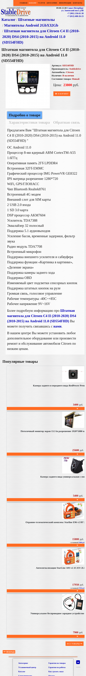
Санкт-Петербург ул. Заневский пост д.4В (72, 9)
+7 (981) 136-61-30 (75, 13)
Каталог (33, 3)
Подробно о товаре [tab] (24, 115)
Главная (23, 3)
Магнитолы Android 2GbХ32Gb (31, 25)
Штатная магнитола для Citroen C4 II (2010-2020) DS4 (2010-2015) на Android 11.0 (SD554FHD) (41, 36)
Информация (65, 3)
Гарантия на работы (57, 667)
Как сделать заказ (56, 671)
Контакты (77, 3)
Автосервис (51, 3)
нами (57, 326)
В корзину (62, 94)
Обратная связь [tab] (66, 122)
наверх (78, 664)
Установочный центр (27, 667)
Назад (8, 652)
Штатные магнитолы (36, 19)
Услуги (41, 3)
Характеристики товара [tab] (29, 122)
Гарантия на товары (57, 663)
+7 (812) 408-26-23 (75, 16)
